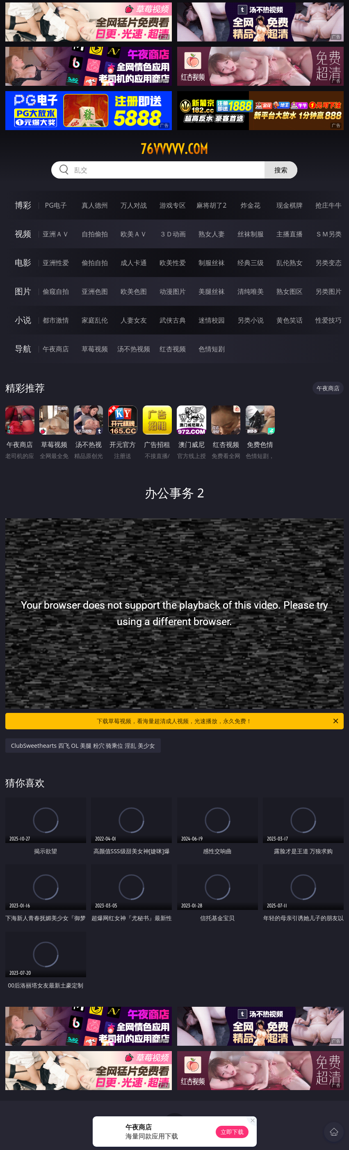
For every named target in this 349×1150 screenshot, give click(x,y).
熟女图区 (289, 291)
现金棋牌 (289, 205)
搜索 (280, 169)
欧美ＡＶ (134, 233)
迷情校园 (211, 320)
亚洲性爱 (56, 262)
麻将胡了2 (211, 205)
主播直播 (289, 233)
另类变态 (328, 262)
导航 (23, 348)
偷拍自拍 (95, 262)
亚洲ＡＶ (56, 233)
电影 (23, 262)
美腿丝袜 (211, 291)
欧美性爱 (173, 262)
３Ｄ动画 (173, 233)
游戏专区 (173, 205)
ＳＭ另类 (328, 233)
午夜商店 (56, 348)
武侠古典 (173, 320)
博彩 (23, 205)
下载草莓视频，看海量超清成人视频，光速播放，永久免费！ (218, 721)
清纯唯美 (250, 291)
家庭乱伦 (95, 320)
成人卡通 (134, 262)
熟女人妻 (211, 233)
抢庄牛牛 (328, 205)
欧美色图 (134, 291)
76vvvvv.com (174, 149)
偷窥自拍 (56, 291)
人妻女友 (134, 320)
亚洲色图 (95, 291)
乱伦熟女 (289, 262)
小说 (23, 319)
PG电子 (56, 205)
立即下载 (232, 1132)
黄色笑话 (289, 320)
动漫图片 (173, 291)
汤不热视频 (133, 348)
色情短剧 (211, 348)
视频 (23, 233)
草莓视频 (95, 348)
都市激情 (56, 320)
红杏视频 (173, 348)
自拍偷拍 (95, 233)
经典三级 (250, 262)
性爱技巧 (328, 320)
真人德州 (95, 205)
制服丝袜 (211, 262)
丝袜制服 (250, 233)
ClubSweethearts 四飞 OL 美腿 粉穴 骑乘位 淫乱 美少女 (83, 745)
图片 (23, 291)
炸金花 (250, 205)
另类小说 (250, 320)
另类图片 (328, 291)
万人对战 (134, 205)
